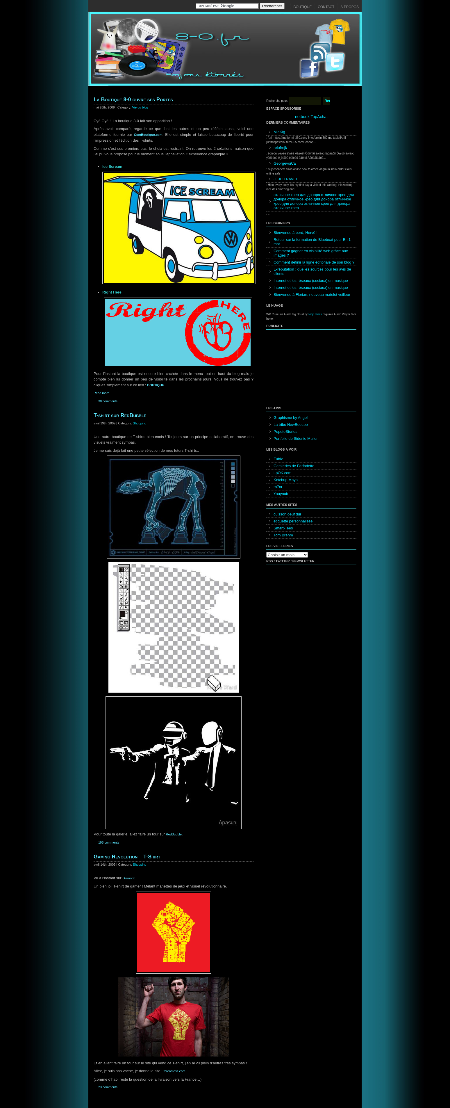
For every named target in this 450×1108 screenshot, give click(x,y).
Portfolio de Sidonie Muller (296, 438)
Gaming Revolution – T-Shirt (127, 857)
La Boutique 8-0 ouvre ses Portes (133, 99)
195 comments (108, 842)
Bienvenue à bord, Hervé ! (295, 232)
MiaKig (279, 132)
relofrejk (280, 147)
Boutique (303, 7)
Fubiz (278, 459)
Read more (101, 393)
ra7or (278, 487)
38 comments (107, 401)
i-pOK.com (282, 473)
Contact (326, 7)
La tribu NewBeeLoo (291, 424)
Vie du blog (140, 107)
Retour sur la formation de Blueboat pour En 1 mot (312, 241)
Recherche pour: (277, 100)
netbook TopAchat (311, 116)
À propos (349, 7)
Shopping (140, 423)
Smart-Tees (283, 528)
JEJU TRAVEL (286, 179)
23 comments (107, 1087)
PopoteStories (285, 431)
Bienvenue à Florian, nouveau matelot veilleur (312, 294)
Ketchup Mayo (286, 480)
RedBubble (174, 834)
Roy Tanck (315, 314)
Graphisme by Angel (291, 417)
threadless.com (174, 1071)
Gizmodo (128, 878)
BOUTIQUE (155, 385)
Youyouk (281, 494)
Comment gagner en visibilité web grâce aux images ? (311, 253)
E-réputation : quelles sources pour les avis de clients (312, 271)
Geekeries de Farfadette (294, 466)
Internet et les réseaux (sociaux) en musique (311, 280)
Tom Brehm (283, 535)
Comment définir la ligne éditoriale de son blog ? (314, 262)
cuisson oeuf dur (287, 514)
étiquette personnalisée (293, 521)
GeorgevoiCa (285, 163)
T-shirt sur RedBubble (120, 415)
